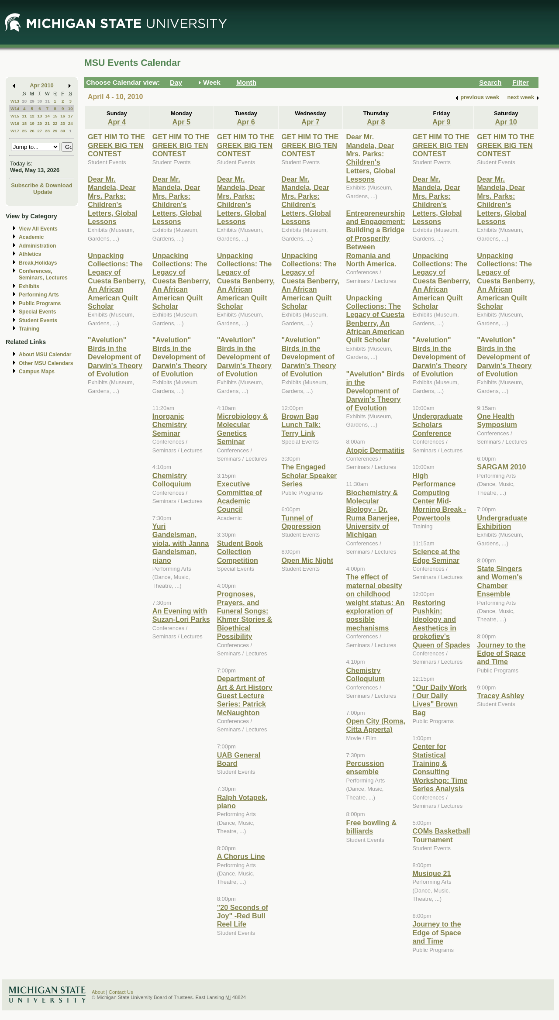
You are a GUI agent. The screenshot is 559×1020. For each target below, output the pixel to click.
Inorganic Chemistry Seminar (169, 424)
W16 (14, 123)
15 (55, 116)
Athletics (30, 254)
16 (62, 116)
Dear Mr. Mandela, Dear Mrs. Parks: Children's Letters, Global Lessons (112, 200)
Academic (31, 237)
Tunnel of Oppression (301, 522)
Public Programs (40, 303)
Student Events (38, 320)
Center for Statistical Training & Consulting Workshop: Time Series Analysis (439, 767)
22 (55, 123)
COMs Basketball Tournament (441, 835)
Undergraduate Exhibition (502, 522)
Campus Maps (37, 372)
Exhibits (29, 286)
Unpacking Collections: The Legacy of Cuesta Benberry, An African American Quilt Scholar (117, 281)
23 (62, 123)
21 (47, 123)
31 (47, 101)
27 (39, 130)
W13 (14, 101)
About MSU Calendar (45, 354)
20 (39, 123)
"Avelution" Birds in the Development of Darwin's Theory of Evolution (115, 357)
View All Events (38, 229)
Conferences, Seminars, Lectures (43, 274)
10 (70, 108)
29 (32, 101)
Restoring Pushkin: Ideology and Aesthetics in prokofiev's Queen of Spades (441, 624)
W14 (14, 108)
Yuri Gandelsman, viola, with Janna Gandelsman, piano (180, 543)
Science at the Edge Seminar (436, 556)
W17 (14, 130)
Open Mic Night (307, 560)
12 (32, 116)
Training (29, 329)
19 (32, 123)
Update (42, 192)
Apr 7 (310, 122)
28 (24, 101)
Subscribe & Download (41, 185)
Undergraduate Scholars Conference (437, 424)
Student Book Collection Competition (240, 551)
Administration (37, 246)
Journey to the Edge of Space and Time (436, 932)
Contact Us (121, 992)
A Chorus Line (241, 856)
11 (24, 116)
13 (39, 116)
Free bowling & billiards (371, 827)
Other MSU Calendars (46, 363)
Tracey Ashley (500, 696)
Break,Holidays (38, 263)
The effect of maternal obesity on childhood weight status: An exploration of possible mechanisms (375, 602)
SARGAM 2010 (501, 467)
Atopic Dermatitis (375, 450)
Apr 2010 (42, 85)
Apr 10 (506, 122)
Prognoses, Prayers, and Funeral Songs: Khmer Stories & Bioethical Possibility (245, 615)
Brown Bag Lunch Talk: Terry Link (301, 424)
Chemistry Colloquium (171, 480)
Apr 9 (441, 122)
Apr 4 (117, 122)
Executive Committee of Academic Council (239, 496)
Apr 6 (246, 122)
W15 (14, 116)
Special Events (37, 312)
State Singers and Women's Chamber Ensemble (499, 581)
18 (24, 123)
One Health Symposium (497, 420)
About (98, 992)
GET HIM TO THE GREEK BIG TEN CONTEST (116, 145)
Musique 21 (431, 873)
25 (24, 130)
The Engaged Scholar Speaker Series (309, 475)
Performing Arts (39, 295)
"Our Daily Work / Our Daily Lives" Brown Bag (439, 700)
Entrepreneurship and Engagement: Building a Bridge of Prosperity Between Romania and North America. (375, 238)
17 (70, 116)
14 (47, 116)
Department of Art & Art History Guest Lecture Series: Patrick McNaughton (245, 696)
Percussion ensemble (365, 767)
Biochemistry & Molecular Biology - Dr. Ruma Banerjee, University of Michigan (372, 514)
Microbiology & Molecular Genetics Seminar (242, 428)
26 (32, 130)
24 (70, 123)
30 (39, 101)
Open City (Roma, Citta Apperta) (375, 725)
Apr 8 (376, 122)
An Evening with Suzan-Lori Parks (181, 615)
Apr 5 (181, 122)
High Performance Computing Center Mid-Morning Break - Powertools (439, 497)
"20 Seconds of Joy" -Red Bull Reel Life (242, 915)
